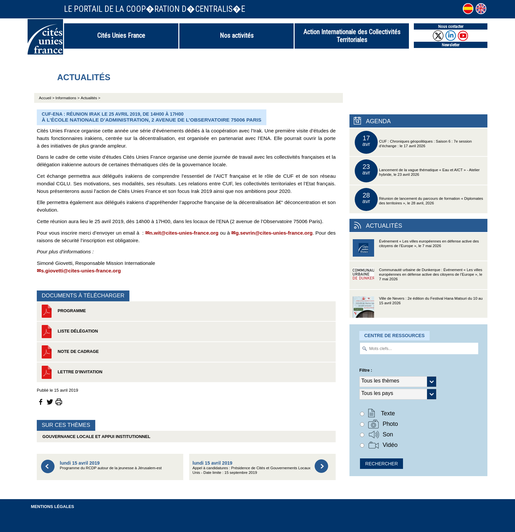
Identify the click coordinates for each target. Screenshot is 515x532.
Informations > (67, 98)
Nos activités (237, 35)
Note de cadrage (69, 352)
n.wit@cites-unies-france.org (183, 233)
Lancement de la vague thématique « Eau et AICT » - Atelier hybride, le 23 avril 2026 (417, 170)
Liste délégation (69, 331)
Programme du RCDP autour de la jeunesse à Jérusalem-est (111, 465)
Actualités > (91, 98)
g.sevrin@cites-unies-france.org (273, 233)
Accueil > (47, 98)
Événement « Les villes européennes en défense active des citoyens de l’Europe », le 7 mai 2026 (416, 250)
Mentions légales (52, 506)
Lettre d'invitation (71, 372)
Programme (63, 311)
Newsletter (450, 44)
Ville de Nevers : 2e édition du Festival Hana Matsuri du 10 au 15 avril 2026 (417, 307)
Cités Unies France (121, 35)
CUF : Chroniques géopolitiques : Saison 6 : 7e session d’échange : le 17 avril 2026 (413, 142)
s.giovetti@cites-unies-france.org (81, 270)
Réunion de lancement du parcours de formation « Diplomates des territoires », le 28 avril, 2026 (419, 199)
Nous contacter (450, 26)
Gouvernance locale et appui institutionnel (95, 436)
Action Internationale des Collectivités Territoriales (351, 36)
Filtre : (365, 370)
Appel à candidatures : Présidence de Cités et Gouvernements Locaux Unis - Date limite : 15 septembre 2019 (251, 467)
